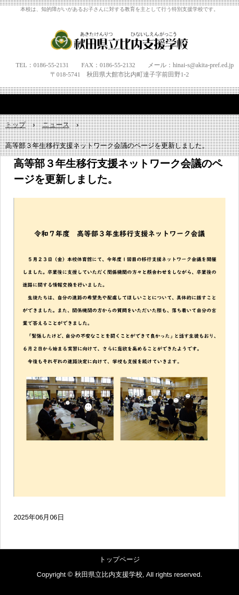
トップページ (119, 559)
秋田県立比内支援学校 (120, 39)
